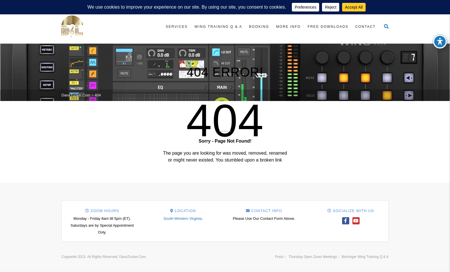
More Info (288, 27)
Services (177, 27)
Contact (365, 27)
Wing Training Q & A (218, 27)
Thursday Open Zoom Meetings (312, 257)
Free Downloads (328, 27)
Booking (259, 27)
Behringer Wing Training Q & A (365, 257)
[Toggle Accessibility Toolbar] (440, 36)
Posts (279, 257)
